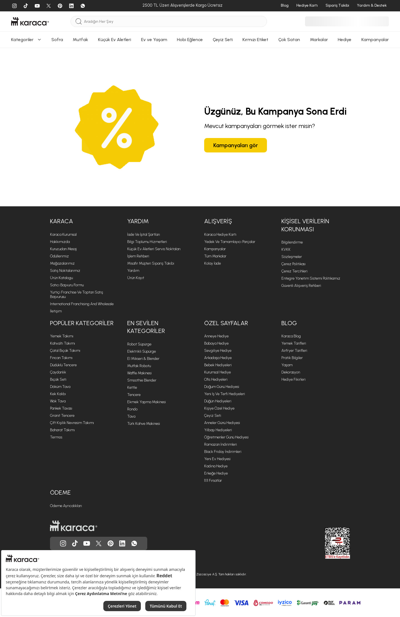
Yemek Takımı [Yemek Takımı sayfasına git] (61, 336)
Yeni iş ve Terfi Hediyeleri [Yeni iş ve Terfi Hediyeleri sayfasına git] (224, 394)
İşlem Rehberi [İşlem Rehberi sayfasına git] (138, 256)
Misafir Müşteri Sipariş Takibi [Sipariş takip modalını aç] (150, 263)
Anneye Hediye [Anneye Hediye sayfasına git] (216, 336)
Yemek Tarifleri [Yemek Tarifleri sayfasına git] (293, 343)
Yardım (138, 221)
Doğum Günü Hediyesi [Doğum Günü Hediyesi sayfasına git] (221, 386)
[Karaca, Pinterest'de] (110, 543)
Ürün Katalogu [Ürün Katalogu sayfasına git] (61, 277)
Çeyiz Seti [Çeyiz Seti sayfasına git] (212, 415)
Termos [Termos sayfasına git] (56, 437)
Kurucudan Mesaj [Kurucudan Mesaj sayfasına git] (63, 249)
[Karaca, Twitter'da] (98, 543)
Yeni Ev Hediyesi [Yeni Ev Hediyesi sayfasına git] (217, 459)
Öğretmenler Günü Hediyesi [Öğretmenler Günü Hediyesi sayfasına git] (226, 437)
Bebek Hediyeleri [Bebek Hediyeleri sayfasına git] (218, 365)
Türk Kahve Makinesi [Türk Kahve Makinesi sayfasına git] (143, 423)
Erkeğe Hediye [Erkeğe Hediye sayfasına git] (216, 473)
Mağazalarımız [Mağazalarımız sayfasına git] (62, 263)
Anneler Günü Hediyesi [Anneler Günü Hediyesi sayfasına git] (222, 422)
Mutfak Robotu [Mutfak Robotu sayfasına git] (139, 365)
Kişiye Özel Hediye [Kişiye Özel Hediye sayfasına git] (219, 408)
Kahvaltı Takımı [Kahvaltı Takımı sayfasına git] (62, 343)
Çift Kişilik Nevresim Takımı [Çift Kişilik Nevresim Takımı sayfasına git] (72, 422)
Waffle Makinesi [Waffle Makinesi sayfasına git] (139, 373)
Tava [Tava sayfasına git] (131, 416)
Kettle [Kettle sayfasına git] (132, 387)
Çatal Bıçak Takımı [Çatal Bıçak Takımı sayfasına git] (65, 350)
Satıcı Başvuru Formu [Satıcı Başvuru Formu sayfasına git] (67, 285)
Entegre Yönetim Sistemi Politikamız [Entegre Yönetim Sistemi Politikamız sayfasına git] (310, 278)
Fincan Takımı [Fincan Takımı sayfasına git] (61, 357)
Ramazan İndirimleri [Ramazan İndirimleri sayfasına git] (220, 444)
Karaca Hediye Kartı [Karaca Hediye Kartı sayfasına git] (220, 234)
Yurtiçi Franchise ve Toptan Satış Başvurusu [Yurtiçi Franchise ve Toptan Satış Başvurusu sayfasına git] (76, 294)
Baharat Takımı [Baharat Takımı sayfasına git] (62, 430)
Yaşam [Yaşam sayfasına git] (286, 365)
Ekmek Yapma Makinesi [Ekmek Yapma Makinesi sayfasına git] (146, 402)
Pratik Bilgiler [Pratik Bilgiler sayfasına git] (292, 357)
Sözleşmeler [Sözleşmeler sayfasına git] (291, 256)
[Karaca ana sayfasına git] (73, 526)
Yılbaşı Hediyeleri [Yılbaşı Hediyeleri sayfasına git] (218, 430)
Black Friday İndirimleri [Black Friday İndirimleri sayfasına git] (222, 451)
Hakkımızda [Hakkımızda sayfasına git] (60, 241)
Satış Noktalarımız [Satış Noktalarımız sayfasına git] (65, 270)
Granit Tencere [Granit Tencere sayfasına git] (62, 415)
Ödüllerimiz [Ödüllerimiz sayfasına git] (59, 256)
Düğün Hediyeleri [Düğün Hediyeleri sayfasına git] (217, 401)
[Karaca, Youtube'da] (86, 543)
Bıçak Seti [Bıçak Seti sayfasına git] (58, 379)
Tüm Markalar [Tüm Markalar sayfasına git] (215, 256)
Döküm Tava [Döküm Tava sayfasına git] (60, 386)
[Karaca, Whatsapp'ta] (134, 543)
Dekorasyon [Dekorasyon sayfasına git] (290, 372)
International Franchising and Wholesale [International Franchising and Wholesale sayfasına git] (82, 304)
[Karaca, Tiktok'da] (75, 543)
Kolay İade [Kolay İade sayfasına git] (212, 263)
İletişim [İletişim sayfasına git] (56, 311)
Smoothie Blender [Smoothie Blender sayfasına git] (141, 380)
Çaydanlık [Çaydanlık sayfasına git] (58, 372)
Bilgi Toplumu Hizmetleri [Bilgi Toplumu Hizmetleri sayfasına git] (147, 241)
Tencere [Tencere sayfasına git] (134, 394)
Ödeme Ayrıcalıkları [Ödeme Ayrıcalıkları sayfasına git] (66, 505)
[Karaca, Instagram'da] (63, 543)
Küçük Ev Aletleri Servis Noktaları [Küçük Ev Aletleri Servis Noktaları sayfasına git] (154, 249)
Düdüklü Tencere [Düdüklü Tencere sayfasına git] (63, 365)
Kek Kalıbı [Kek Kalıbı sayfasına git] (58, 394)
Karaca (61, 221)
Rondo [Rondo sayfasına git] (132, 409)
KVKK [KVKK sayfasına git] (286, 249)
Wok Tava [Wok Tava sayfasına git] (58, 401)
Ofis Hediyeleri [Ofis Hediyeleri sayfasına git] (216, 379)
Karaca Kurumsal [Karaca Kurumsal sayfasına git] (63, 234)
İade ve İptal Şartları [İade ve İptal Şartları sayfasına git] (143, 234)
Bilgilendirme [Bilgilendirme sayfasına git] (292, 242)
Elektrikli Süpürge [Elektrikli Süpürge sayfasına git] (141, 351)
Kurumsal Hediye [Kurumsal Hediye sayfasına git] (217, 372)
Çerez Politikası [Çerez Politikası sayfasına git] (293, 264)
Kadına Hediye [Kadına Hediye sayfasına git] (216, 466)
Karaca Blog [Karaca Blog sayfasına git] (291, 336)
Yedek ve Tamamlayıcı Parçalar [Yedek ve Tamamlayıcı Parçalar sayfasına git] (229, 241)
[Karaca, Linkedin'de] (122, 543)
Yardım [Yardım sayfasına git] (133, 270)
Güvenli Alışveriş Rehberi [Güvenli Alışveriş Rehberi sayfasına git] (301, 285)
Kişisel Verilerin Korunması (305, 225)
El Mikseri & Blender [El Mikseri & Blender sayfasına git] (143, 358)
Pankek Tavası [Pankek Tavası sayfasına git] (61, 408)
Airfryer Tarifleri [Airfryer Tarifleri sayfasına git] (294, 350)
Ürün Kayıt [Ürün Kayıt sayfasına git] (135, 277)
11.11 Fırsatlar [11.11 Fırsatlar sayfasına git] (213, 480)
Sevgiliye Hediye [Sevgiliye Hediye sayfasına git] (217, 350)
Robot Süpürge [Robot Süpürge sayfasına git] (139, 344)
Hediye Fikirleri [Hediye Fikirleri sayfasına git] (293, 379)
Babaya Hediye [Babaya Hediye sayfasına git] (216, 343)
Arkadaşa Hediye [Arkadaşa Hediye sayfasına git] (218, 357)
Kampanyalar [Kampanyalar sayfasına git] (215, 249)
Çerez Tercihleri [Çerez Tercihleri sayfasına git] (294, 271)
